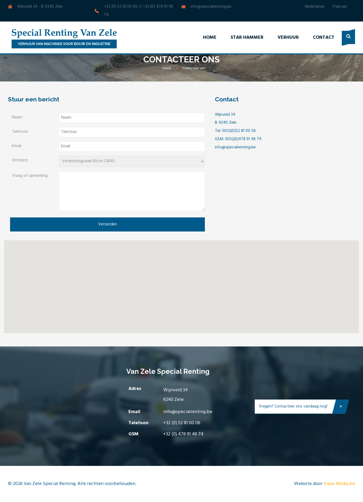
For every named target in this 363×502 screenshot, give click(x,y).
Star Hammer (247, 37)
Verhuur (288, 37)
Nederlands (315, 6)
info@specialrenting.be (211, 6)
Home (210, 37)
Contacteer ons (194, 68)
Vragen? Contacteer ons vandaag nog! (302, 408)
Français (340, 6)
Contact (323, 37)
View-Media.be (339, 484)
